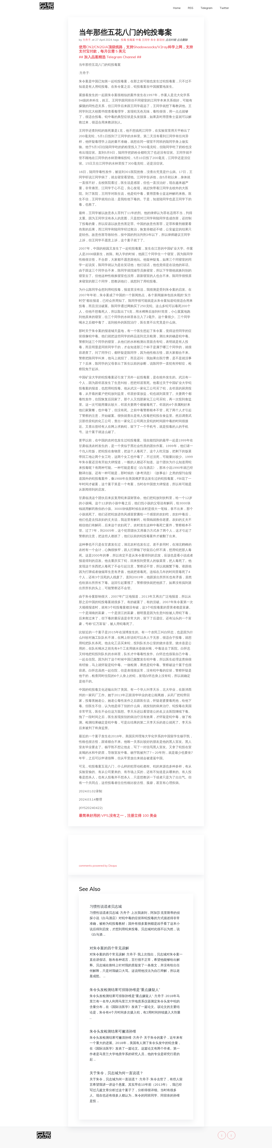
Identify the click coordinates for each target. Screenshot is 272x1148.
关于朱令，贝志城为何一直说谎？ (116, 1073)
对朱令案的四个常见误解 (109, 948)
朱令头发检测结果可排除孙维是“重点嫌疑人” (125, 989)
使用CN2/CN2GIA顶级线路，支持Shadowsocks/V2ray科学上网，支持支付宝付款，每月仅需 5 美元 (136, 49)
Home (177, 8)
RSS (190, 8)
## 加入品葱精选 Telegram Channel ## (110, 57)
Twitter (224, 8)
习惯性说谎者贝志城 (106, 906)
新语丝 (161, 39)
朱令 (153, 39)
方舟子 (87, 39)
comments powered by (98, 865)
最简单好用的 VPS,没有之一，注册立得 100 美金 (118, 815)
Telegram (206, 8)
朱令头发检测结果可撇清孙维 (113, 1031)
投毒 (123, 39)
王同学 (146, 39)
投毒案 (131, 39)
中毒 (138, 39)
